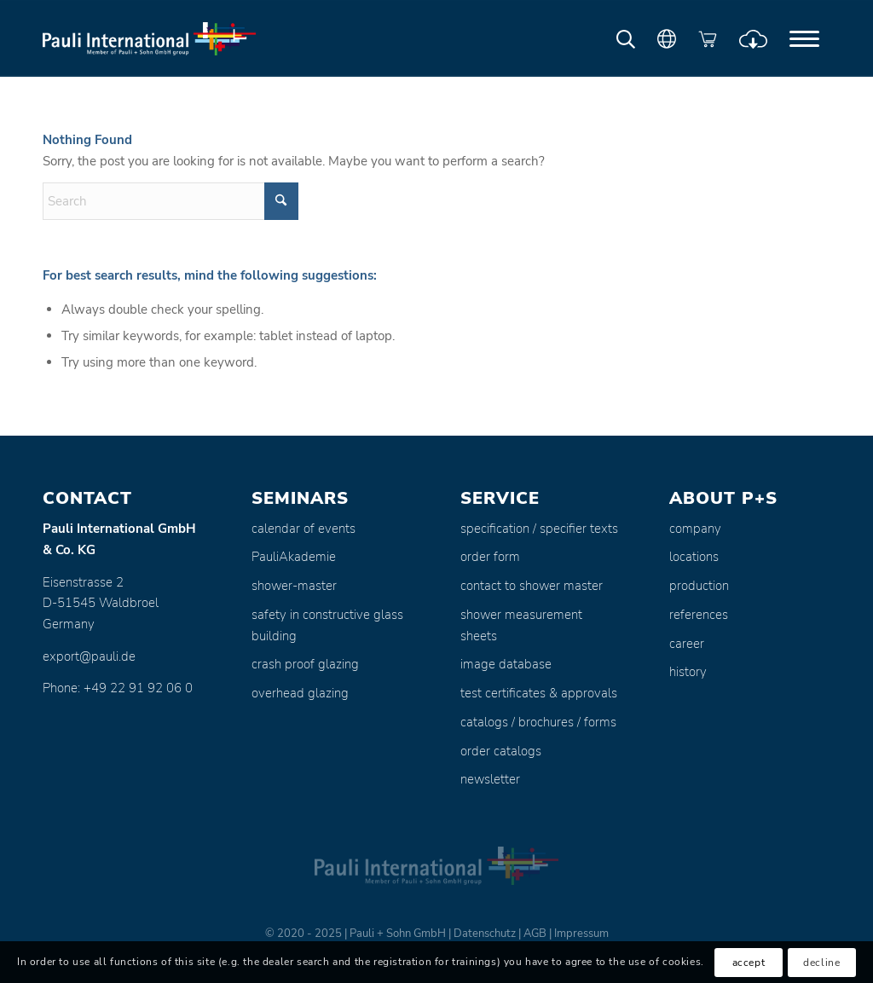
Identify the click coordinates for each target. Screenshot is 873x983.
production (699, 585)
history (688, 671)
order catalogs (500, 751)
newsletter (490, 779)
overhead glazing (300, 693)
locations (694, 556)
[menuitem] (804, 38)
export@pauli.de (89, 656)
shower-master (294, 585)
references (698, 614)
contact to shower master (531, 585)
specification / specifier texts (539, 528)
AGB (534, 933)
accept (749, 962)
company (695, 528)
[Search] (170, 201)
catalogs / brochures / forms (538, 722)
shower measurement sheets (521, 625)
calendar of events (303, 528)
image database (506, 664)
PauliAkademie (293, 556)
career (686, 643)
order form (490, 556)
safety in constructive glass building (327, 625)
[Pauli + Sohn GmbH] (149, 38)
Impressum (581, 933)
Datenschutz (485, 933)
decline (821, 962)
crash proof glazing (305, 664)
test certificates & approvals (538, 693)
